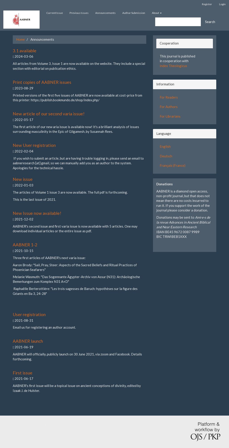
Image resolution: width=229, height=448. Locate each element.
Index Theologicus (173, 66)
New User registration (34, 145)
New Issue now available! (37, 213)
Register (207, 4)
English (165, 146)
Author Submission (133, 13)
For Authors (169, 107)
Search (210, 22)
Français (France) (172, 165)
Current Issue (54, 13)
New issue (23, 179)
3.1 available (24, 50)
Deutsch (166, 156)
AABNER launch (28, 341)
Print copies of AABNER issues (42, 82)
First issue (22, 372)
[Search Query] (178, 21)
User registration (29, 314)
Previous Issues (79, 13)
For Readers (169, 97)
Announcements (105, 13)
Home (20, 39)
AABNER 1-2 (25, 244)
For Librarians (170, 116)
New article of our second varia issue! (49, 113)
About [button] (157, 13)
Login (222, 4)
